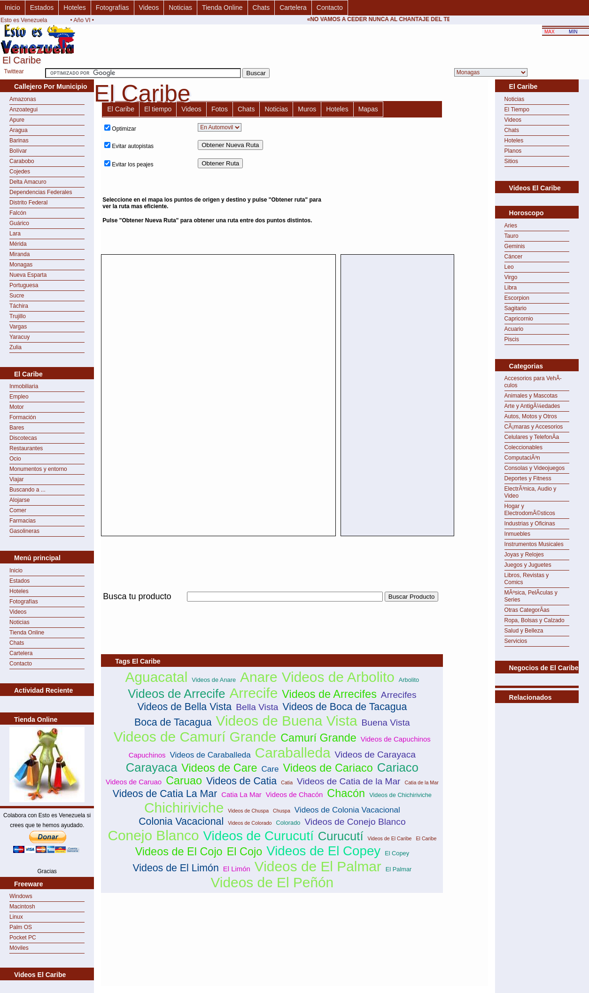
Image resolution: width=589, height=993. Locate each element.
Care (270, 769)
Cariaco (397, 767)
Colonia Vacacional (181, 821)
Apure (16, 120)
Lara (15, 233)
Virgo (511, 277)
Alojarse (19, 500)
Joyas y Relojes (524, 554)
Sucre (16, 295)
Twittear (14, 71)
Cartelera (293, 7)
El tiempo (157, 109)
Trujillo (17, 316)
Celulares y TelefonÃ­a (531, 437)
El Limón (236, 869)
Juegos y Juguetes (527, 565)
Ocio (15, 458)
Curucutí (341, 836)
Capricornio (518, 318)
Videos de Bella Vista (184, 706)
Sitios (511, 161)
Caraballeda (293, 752)
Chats (261, 7)
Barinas (19, 140)
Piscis (511, 339)
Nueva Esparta (27, 275)
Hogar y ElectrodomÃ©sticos (529, 509)
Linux (16, 917)
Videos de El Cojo (179, 851)
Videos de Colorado (249, 823)
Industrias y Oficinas (529, 523)
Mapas (368, 109)
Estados (42, 7)
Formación (22, 417)
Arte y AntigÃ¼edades (532, 406)
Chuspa (281, 810)
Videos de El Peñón (271, 882)
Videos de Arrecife (176, 693)
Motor (16, 407)
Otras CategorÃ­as (527, 610)
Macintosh (22, 906)
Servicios (515, 641)
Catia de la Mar (421, 782)
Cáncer (513, 256)
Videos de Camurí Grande (195, 736)
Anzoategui (23, 109)
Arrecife (253, 693)
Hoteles (74, 7)
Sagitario (515, 308)
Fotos (219, 109)
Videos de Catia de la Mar (348, 781)
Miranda (19, 254)
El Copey (397, 853)
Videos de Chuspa (248, 810)
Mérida (18, 244)
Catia (287, 782)
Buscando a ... (27, 489)
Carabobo (21, 161)
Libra (510, 287)
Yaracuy (19, 337)
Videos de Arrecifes (329, 694)
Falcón (17, 213)
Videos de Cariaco (327, 768)
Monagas (20, 264)
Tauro (511, 236)
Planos (513, 151)
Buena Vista (386, 722)
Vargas (18, 326)
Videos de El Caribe (390, 838)
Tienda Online (222, 7)
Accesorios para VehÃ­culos (533, 382)
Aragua (18, 130)
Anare (259, 677)
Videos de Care (219, 768)
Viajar (16, 479)
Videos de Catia (241, 781)
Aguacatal (156, 677)
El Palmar (398, 869)
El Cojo (245, 851)
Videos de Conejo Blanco (354, 822)
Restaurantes (26, 448)
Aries (510, 225)
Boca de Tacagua (172, 722)
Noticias (180, 7)
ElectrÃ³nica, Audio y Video (530, 492)
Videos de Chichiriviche (400, 794)
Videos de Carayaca (375, 754)
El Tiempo (516, 109)
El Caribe (120, 109)
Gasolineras (24, 531)
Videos (149, 7)
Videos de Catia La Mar (165, 793)
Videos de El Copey (323, 851)
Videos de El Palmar (318, 866)
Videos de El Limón (175, 868)
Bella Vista (257, 707)
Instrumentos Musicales (534, 544)
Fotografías (112, 7)
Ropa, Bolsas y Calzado (534, 620)
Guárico (19, 223)
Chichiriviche (184, 807)
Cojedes (19, 171)
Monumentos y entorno (38, 469)
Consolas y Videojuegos (534, 468)
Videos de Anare (214, 679)
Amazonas (22, 99)
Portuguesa (23, 285)
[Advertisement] (408, 185)
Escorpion (516, 298)
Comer (17, 510)
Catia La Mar (241, 794)
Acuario (514, 329)
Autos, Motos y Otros (530, 416)
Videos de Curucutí (258, 836)
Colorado (288, 822)
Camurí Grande (318, 738)
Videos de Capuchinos (396, 739)
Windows (20, 896)
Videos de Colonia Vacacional (347, 809)
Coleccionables (523, 447)
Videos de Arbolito (338, 677)
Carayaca (152, 767)
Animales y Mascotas (531, 395)
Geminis (514, 246)
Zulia (15, 347)
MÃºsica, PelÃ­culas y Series (531, 596)
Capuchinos (147, 755)
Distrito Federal (28, 202)
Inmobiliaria (23, 386)
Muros (307, 109)
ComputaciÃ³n (522, 457)
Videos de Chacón (294, 794)
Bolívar (18, 151)
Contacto (330, 7)
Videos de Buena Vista (286, 720)
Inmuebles (517, 534)
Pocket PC (22, 937)
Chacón (346, 793)
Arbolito (409, 679)
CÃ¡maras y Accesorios (533, 426)
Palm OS (20, 927)
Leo (509, 267)
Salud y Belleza (523, 630)
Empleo (19, 396)
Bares (16, 427)
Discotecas (23, 438)
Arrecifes (399, 695)
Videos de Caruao (134, 782)
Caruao (184, 780)
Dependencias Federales (40, 192)
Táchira (18, 306)
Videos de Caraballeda (210, 755)
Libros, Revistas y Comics (526, 579)
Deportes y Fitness (527, 478)
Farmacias (22, 520)
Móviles (19, 948)
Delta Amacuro (27, 182)
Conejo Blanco (153, 835)
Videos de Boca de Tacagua (344, 706)
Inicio (12, 7)
